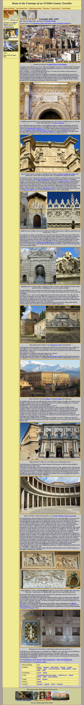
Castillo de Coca (62, 675)
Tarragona (60, 684)
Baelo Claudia (54, 667)
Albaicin (48, 399)
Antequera (46, 667)
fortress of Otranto (64, 181)
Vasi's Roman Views (21, 8)
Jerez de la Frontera (54, 668)
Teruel (38, 679)
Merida (45, 672)
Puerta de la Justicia (56, 345)
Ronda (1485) (41, 130)
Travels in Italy (55, 8)
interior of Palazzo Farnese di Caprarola (65, 516)
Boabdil (63, 130)
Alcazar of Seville (51, 21)
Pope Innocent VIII (48, 188)
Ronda (74, 668)
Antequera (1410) (30, 130)
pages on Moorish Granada (60, 23)
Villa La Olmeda (52, 676)
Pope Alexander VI (29, 190)
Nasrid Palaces (51, 659)
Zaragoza (44, 679)
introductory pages (40, 662)
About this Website (9, 8)
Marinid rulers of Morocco (34, 128)
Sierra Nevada (57, 399)
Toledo (45, 676)
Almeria (39, 667)
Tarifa (44, 670)
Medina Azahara (66, 668)
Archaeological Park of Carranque (46, 675)
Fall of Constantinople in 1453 (44, 179)
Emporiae (46, 684)
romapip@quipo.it (8, 27)
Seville (38, 670)
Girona (53, 684)
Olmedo (71, 675)
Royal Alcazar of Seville (55, 356)
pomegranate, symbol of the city (46, 242)
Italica (30, 21)
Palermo (31, 608)
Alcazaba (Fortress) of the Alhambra (57, 64)
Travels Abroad (66, 8)
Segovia (39, 676)
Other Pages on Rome (35, 8)
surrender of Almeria (48, 131)
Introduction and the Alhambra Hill (35, 659)
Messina (23, 608)
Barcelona (39, 684)
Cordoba (69, 667)
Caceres (39, 672)
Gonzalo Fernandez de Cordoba (66, 174)
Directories (46, 8)
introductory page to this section (42, 23)
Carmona (62, 667)
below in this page (59, 123)
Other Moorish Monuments (64, 659)
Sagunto (39, 681)
